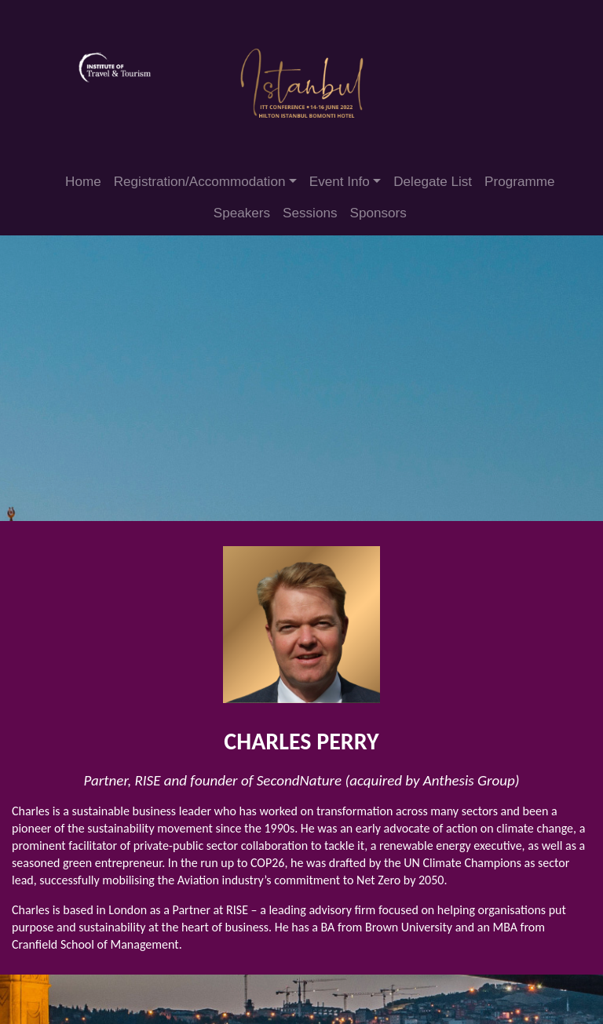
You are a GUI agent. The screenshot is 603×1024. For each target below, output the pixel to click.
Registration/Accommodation (200, 181)
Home (83, 181)
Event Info (339, 181)
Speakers (242, 213)
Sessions (310, 213)
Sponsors (378, 213)
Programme (519, 181)
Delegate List (432, 181)
